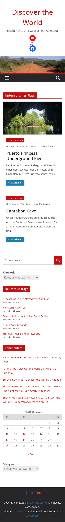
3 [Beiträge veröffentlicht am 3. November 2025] (7, 428)
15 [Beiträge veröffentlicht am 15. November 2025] (49, 434)
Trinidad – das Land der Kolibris (21, 333)
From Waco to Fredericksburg (31, 402)
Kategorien (58, 260)
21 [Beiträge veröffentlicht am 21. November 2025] (41, 439)
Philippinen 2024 (15, 140)
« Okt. (31, 454)
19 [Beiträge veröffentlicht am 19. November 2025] (24, 439)
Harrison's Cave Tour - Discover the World (27, 357)
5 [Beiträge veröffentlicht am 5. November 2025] (24, 428)
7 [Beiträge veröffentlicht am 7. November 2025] (41, 428)
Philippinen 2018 (15, 198)
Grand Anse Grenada (15, 325)
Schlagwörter (10, 464)
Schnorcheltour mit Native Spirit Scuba (25, 316)
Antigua (56, 379)
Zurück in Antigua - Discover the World (25, 379)
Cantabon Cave (21, 211)
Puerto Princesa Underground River (25, 155)
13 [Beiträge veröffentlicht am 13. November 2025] (32, 434)
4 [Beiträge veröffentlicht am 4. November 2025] (15, 428)
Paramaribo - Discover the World (22, 368)
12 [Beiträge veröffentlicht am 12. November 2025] (24, 434)
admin (34, 146)
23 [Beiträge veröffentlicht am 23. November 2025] (58, 439)
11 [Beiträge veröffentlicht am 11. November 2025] (15, 434)
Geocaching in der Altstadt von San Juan (26, 299)
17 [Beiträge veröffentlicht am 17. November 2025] (7, 439)
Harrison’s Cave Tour (15, 307)
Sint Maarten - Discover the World (22, 386)
